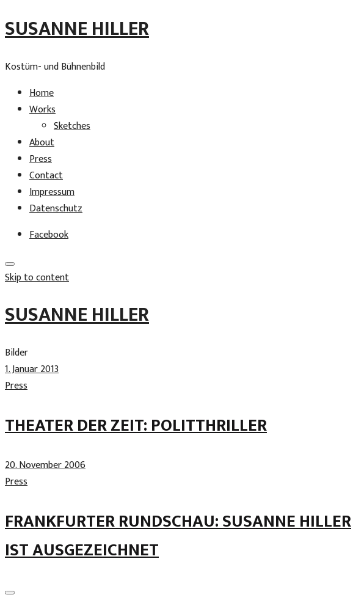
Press (40, 159)
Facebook (48, 235)
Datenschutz (55, 208)
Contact (46, 175)
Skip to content (37, 277)
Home (41, 93)
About (41, 142)
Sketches (72, 126)
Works (42, 109)
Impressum (52, 192)
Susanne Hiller (77, 29)
